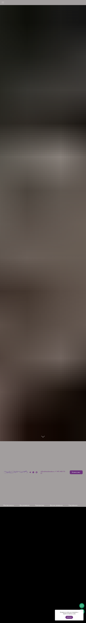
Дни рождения (24, 505)
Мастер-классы (8, 505)
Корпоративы (39, 505)
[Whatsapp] (33, 472)
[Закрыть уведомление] (82, 611)
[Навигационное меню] (3, 2)
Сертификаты (73, 505)
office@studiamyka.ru (47, 471)
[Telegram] (30, 472)
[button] (76, 472)
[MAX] (37, 472)
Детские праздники (56, 505)
